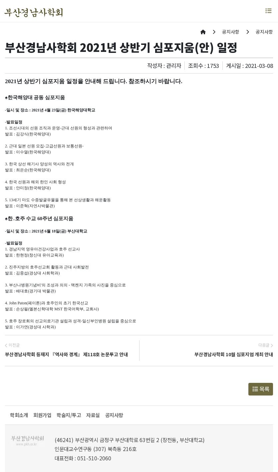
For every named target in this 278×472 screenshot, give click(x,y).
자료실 (93, 414)
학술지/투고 (69, 414)
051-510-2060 (94, 458)
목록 (260, 389)
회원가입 (42, 414)
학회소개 (19, 414)
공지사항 (114, 414)
